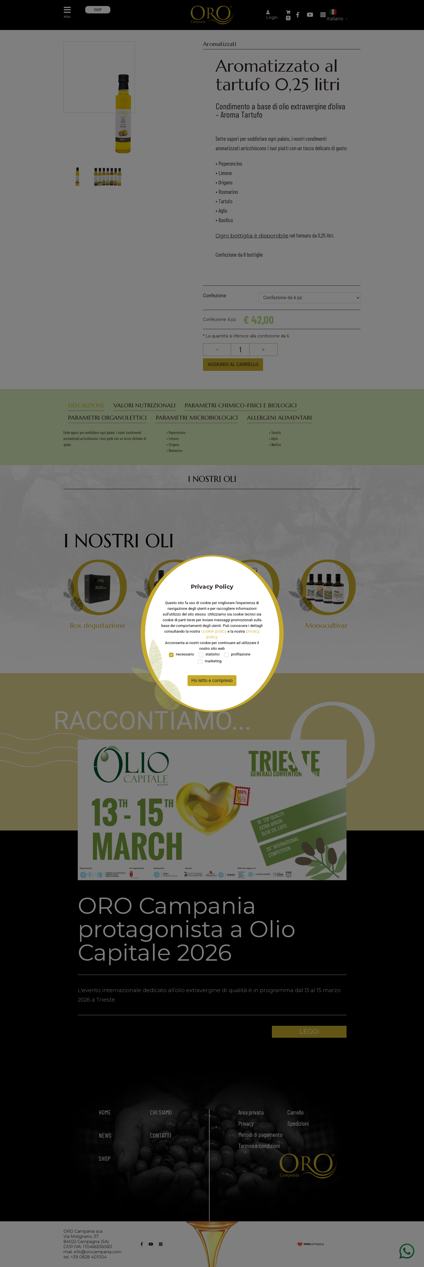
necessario (185, 654)
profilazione (240, 654)
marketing (213, 661)
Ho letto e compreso (211, 680)
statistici (213, 654)
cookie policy (214, 631)
